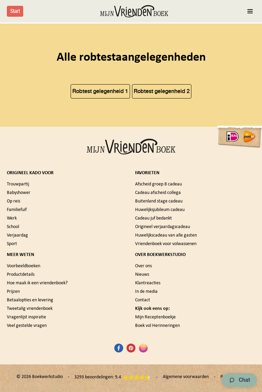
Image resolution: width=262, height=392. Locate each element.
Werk (12, 218)
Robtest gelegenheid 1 (100, 91)
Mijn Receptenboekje (155, 317)
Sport (12, 243)
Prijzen (13, 291)
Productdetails (20, 274)
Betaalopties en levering (30, 300)
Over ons (143, 266)
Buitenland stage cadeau (159, 201)
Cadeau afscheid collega (158, 192)
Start (15, 11)
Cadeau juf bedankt (153, 218)
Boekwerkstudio (47, 376)
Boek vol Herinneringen (157, 325)
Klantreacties (147, 283)
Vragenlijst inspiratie (26, 317)
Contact (142, 300)
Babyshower (18, 192)
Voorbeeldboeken (23, 266)
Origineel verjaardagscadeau (162, 226)
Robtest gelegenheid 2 (162, 91)
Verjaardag (17, 235)
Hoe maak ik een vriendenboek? (37, 283)
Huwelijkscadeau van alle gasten (166, 235)
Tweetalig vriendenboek (30, 308)
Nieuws (142, 274)
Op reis (13, 201)
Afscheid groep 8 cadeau (158, 184)
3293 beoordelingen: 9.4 (112, 377)
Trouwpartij (18, 184)
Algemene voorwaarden (186, 376)
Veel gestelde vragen (27, 325)
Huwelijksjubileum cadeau (160, 209)
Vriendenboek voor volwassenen (165, 243)
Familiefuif (17, 209)
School (13, 226)
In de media (146, 291)
